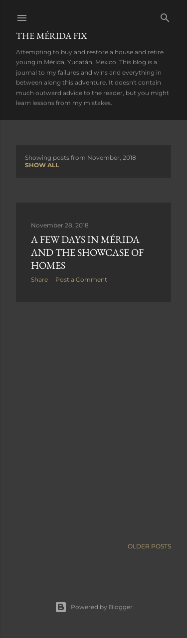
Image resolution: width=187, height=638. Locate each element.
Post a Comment (81, 279)
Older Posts (149, 546)
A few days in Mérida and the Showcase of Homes (87, 252)
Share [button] (39, 279)
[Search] (165, 15)
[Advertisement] (93, 420)
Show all (42, 165)
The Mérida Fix (51, 35)
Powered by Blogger (94, 607)
